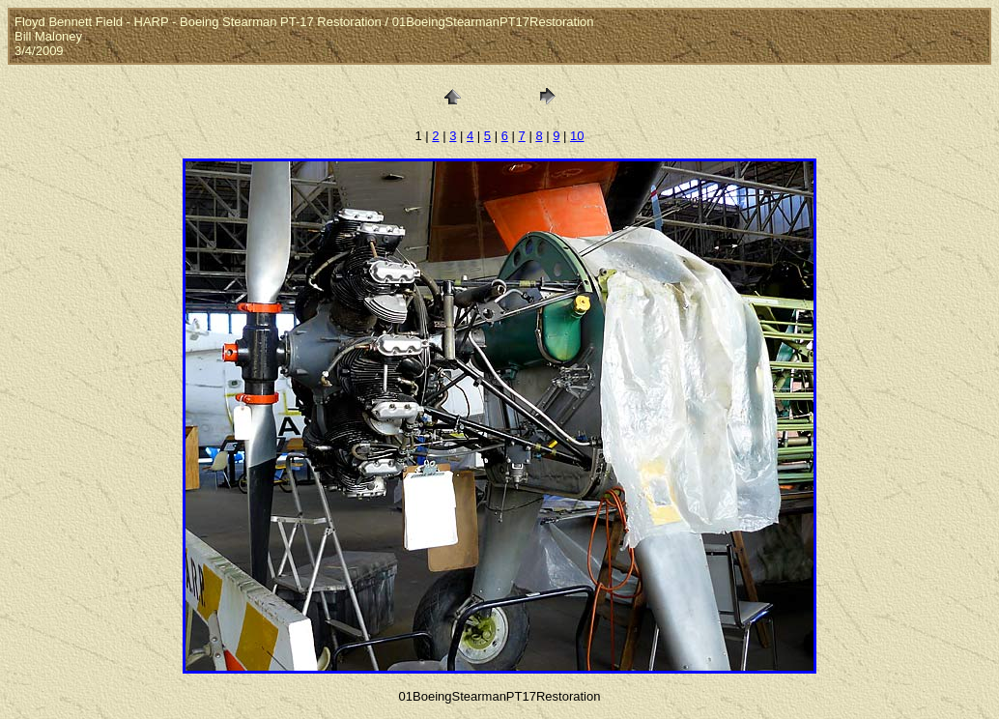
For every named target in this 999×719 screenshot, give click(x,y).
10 (577, 136)
